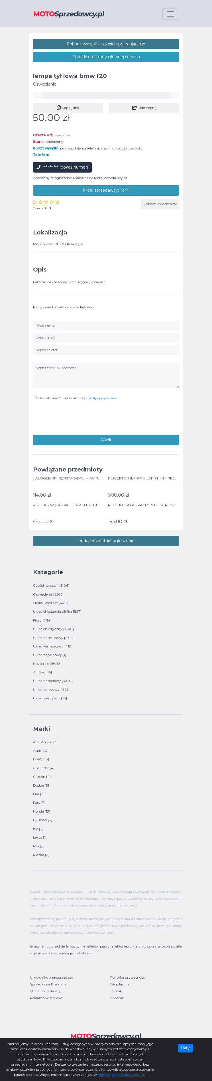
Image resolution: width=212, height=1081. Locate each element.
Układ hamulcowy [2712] (53, 637)
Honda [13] (41, 811)
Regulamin (119, 984)
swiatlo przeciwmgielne (60, 953)
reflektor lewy (121, 946)
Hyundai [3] (42, 820)
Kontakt (117, 998)
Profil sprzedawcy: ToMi (106, 190)
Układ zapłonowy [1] (49, 655)
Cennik (116, 991)
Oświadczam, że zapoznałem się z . (78, 398)
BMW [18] (41, 759)
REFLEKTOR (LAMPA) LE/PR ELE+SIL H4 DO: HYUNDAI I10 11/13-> (87, 505)
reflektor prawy (97, 946)
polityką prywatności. (104, 398)
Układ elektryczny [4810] (53, 629)
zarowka (163, 946)
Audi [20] (40, 750)
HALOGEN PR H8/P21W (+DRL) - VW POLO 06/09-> (77, 478)
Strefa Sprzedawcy (45, 991)
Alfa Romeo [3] (45, 742)
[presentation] (76, 418)
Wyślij (106, 439)
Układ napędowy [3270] (53, 681)
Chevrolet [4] (43, 768)
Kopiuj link (68, 108)
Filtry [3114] (42, 620)
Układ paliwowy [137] (50, 689)
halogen (85, 953)
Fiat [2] (38, 794)
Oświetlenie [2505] (48, 594)
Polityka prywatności (128, 977)
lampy (35, 946)
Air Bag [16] (42, 672)
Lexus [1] (39, 837)
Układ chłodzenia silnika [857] (57, 611)
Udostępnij (144, 108)
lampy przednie (53, 946)
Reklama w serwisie (46, 998)
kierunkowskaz (144, 946)
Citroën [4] (42, 776)
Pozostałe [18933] (47, 663)
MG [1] (38, 846)
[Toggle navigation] (170, 14)
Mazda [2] (41, 855)
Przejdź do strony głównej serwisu (106, 56)
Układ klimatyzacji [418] (52, 646)
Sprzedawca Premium (48, 984)
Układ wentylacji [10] (50, 698)
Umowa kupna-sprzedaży (51, 977)
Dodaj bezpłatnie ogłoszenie (106, 540)
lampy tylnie (75, 946)
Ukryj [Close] (186, 1047)
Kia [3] (38, 829)
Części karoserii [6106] (51, 585)
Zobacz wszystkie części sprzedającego (106, 43)
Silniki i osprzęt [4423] (51, 603)
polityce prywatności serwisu (121, 1074)
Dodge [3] (41, 785)
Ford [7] (39, 802)
